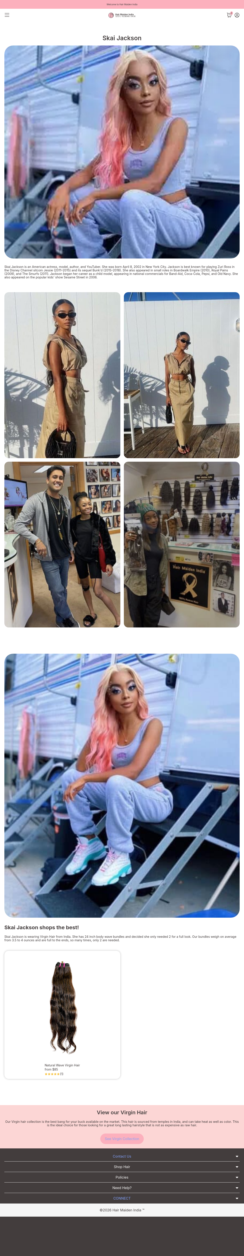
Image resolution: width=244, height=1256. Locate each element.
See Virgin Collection (122, 1139)
